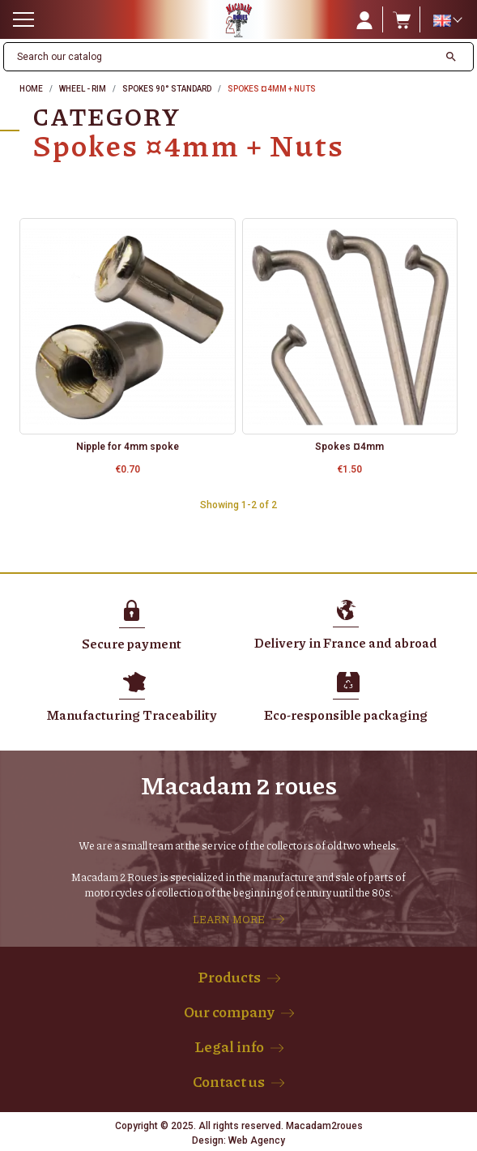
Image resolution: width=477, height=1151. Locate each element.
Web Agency (256, 1140)
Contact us (229, 1081)
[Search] (221, 57)
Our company (229, 1011)
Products (229, 976)
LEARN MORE (229, 919)
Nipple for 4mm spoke (127, 446)
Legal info (229, 1046)
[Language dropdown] (447, 20)
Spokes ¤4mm (349, 446)
